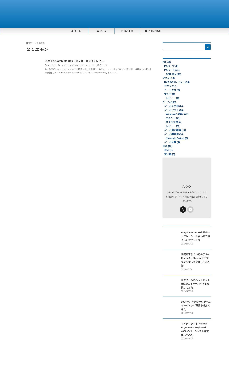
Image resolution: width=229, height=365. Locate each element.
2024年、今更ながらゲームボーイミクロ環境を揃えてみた (195, 301)
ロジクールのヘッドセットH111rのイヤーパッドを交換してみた (195, 279)
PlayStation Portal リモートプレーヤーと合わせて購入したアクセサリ (195, 236)
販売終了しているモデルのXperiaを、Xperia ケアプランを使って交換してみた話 (195, 258)
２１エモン (66, 65)
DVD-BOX (76, 65)
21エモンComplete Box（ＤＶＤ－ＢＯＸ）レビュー (75, 61)
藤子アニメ (102, 65)
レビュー (92, 65)
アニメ (84, 65)
